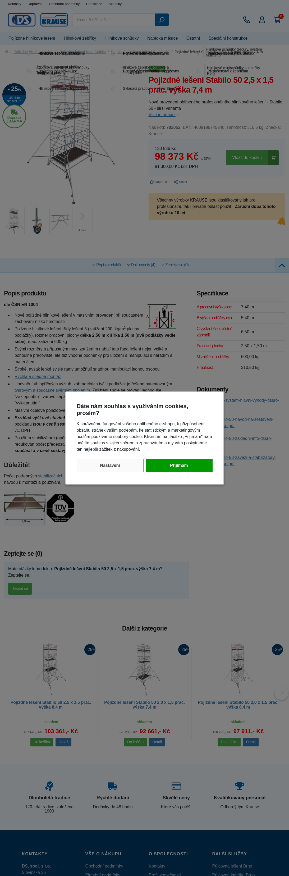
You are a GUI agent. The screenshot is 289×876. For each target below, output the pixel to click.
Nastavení (110, 465)
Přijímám (179, 465)
